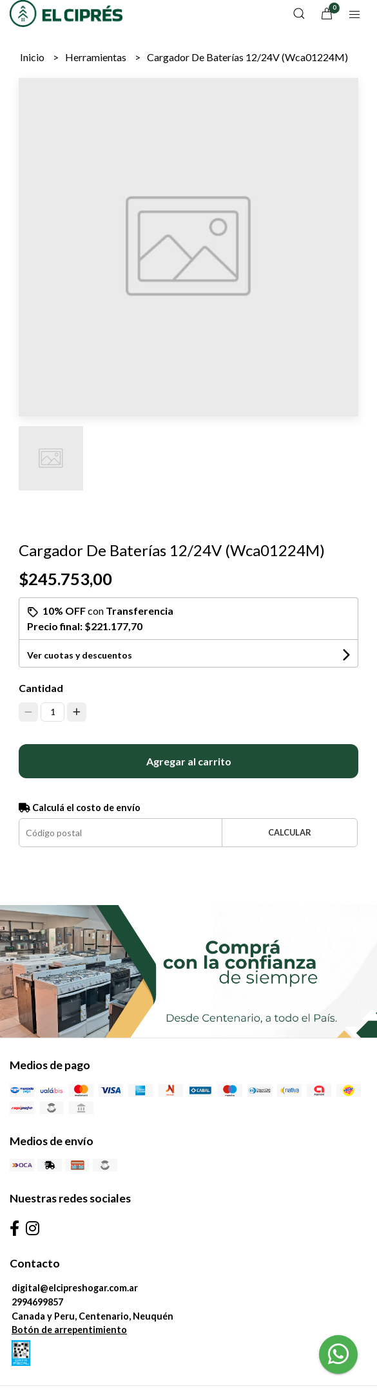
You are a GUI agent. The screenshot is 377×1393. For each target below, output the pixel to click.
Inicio (33, 57)
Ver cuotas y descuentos (79, 655)
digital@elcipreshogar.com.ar (75, 1287)
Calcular (289, 832)
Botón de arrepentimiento (69, 1329)
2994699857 (37, 1301)
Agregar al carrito (188, 761)
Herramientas (96, 57)
